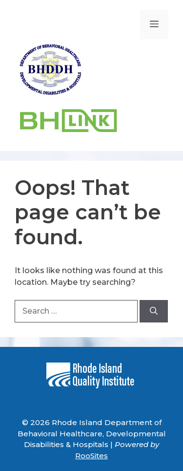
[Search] (154, 311)
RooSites (91, 455)
